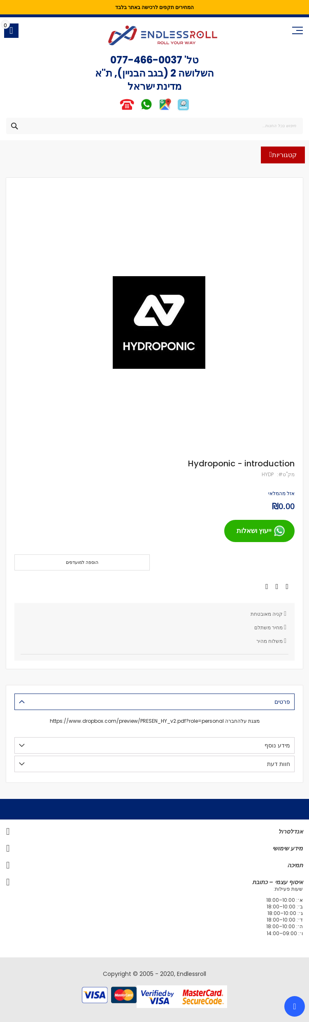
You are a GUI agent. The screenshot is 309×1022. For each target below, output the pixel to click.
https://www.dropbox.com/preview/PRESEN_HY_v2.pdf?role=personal (137, 720)
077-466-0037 (146, 60)
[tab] (154, 702)
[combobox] (154, 126)
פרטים (282, 702)
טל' (190, 60)
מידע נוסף (277, 745)
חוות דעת (278, 764)
